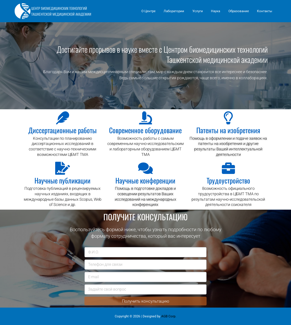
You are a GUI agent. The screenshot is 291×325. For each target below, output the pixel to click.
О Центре (157, 11)
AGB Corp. (168, 316)
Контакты (265, 11)
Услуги (203, 11)
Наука (219, 11)
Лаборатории (181, 11)
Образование (241, 11)
